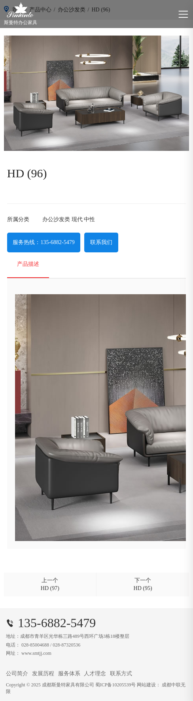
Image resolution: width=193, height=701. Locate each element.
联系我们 (101, 242)
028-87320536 (66, 645)
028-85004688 (35, 645)
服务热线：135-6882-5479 (43, 242)
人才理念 (95, 674)
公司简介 (17, 674)
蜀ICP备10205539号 (115, 685)
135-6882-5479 (57, 623)
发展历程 (43, 674)
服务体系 (69, 674)
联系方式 (121, 674)
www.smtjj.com (36, 653)
